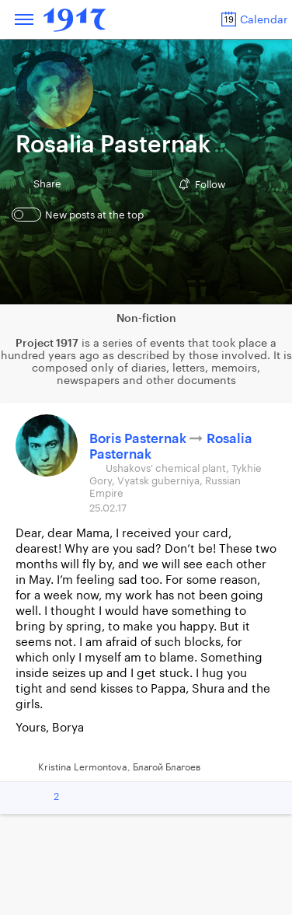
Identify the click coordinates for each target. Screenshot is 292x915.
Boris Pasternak (139, 438)
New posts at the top (80, 215)
